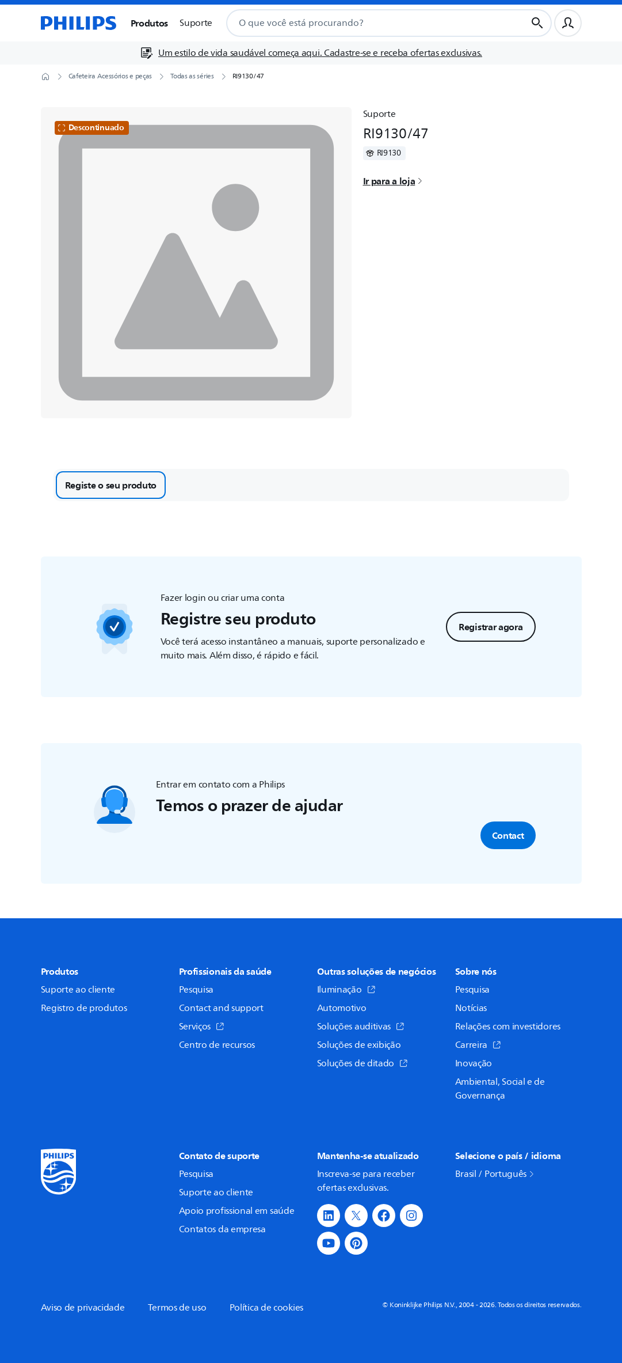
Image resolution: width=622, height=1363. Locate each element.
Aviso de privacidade (83, 1308)
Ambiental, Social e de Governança (500, 1089)
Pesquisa (196, 990)
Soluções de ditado (363, 1063)
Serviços (202, 1026)
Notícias (471, 1008)
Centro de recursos (217, 1045)
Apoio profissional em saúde (237, 1211)
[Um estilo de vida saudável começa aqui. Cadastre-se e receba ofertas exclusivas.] (311, 53)
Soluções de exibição (359, 1045)
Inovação (474, 1063)
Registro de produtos (84, 1008)
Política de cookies (266, 1308)
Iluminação (346, 990)
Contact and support (221, 1008)
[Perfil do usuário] (568, 23)
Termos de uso (177, 1308)
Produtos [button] (150, 23)
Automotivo (342, 1008)
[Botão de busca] (537, 23)
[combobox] (362, 23)
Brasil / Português (495, 1174)
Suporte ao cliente (78, 990)
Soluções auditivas (361, 1026)
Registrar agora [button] (491, 627)
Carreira (478, 1045)
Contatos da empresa (222, 1229)
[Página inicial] (79, 23)
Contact (508, 835)
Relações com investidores (508, 1026)
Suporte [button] (196, 23)
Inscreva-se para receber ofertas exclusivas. (366, 1181)
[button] (328, 1215)
